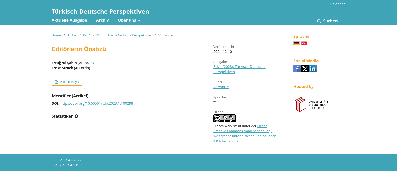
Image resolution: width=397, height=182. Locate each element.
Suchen (330, 21)
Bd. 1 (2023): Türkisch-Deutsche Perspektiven (117, 35)
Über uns (127, 20)
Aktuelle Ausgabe (69, 20)
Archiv (102, 20)
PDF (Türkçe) (69, 82)
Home (56, 35)
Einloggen (337, 4)
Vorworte (221, 86)
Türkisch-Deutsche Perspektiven (100, 11)
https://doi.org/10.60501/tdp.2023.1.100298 (96, 103)
